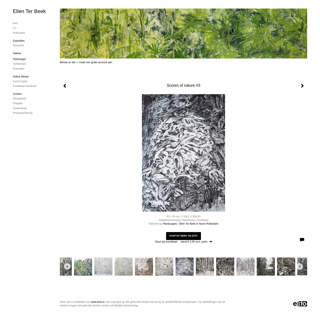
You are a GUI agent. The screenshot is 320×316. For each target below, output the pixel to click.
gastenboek (20, 108)
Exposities (19, 40)
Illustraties (18, 68)
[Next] (299, 266)
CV (14, 28)
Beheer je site (67, 62)
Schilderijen (19, 63)
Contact (17, 93)
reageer (18, 103)
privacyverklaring (22, 112)
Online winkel (21, 76)
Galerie (17, 53)
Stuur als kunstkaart (183, 241)
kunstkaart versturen (25, 86)
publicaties (19, 32)
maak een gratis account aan (95, 62)
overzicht (18, 45)
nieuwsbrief (19, 98)
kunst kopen (20, 81)
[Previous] (67, 266)
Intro (15, 23)
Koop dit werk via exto (183, 236)
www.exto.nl (98, 301)
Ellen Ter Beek (29, 11)
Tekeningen (19, 59)
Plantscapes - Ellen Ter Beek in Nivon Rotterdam (190, 223)
